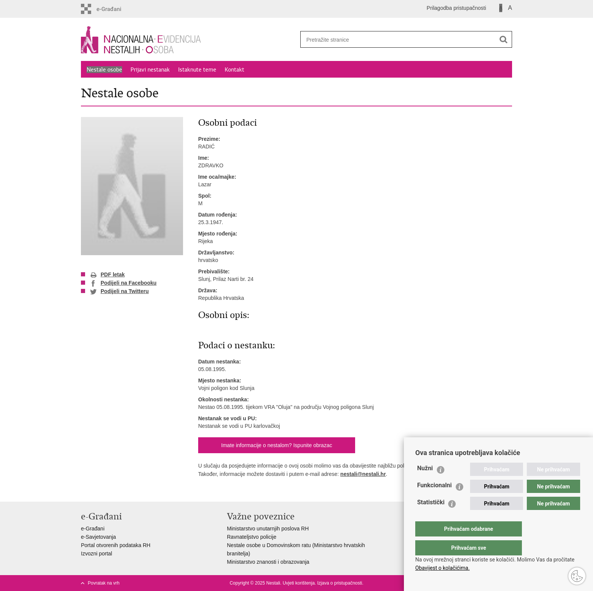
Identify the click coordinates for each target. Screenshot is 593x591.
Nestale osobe (104, 69)
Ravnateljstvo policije (251, 537)
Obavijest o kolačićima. (442, 568)
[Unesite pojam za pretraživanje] (395, 39)
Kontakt (234, 69)
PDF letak (107, 274)
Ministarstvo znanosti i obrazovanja (268, 562)
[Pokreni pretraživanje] (503, 39)
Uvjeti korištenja (299, 583)
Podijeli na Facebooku (123, 283)
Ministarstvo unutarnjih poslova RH (268, 529)
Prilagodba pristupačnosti (456, 8)
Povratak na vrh (104, 583)
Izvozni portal (96, 553)
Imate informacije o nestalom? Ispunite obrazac (276, 445)
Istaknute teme (197, 69)
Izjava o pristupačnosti (339, 583)
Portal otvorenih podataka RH (116, 545)
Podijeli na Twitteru (119, 291)
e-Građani (92, 529)
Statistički (430, 517)
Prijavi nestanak (150, 69)
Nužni (425, 483)
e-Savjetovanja (98, 537)
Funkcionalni (434, 500)
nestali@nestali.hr (363, 474)
